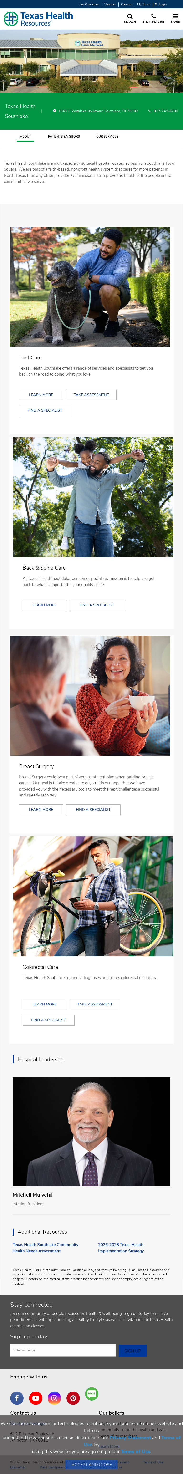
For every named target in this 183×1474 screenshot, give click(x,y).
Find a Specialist (45, 410)
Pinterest (74, 1394)
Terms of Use (135, 1451)
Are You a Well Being (92, 1394)
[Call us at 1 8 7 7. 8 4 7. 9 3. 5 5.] (153, 19)
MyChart (143, 4)
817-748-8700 (166, 111)
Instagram (55, 1394)
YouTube (36, 1394)
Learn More (41, 395)
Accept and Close (91, 1465)
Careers (126, 4)
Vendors (110, 4)
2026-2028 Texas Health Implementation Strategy (121, 1248)
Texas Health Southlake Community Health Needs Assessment (45, 1248)
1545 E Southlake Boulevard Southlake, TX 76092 (98, 111)
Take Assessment (91, 395)
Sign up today (29, 1336)
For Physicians (89, 4)
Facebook (18, 1394)
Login (161, 5)
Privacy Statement (130, 1437)
